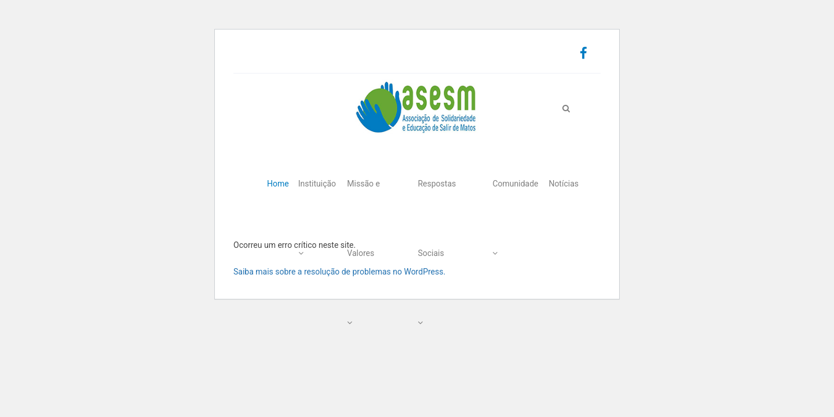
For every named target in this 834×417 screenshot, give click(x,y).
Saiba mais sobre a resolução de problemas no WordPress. (339, 271)
